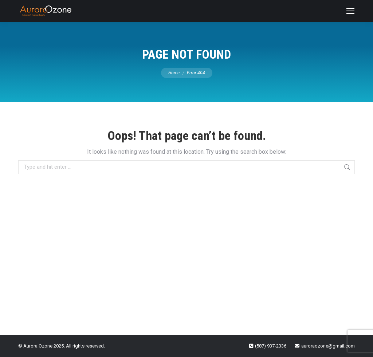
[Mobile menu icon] (350, 11)
